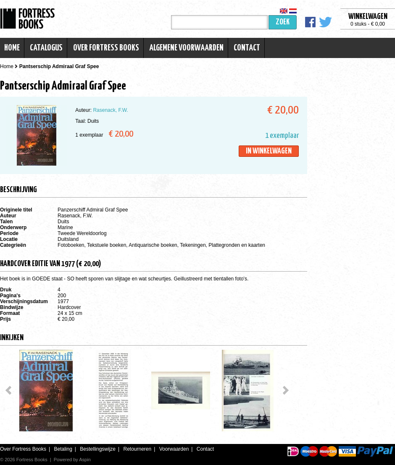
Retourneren (137, 449)
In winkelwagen (269, 151)
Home (12, 48)
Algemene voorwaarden (186, 48)
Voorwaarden (174, 449)
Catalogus (46, 48)
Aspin (85, 459)
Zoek (283, 22)
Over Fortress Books (106, 48)
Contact (247, 48)
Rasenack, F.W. (110, 110)
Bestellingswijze (98, 449)
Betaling (63, 449)
